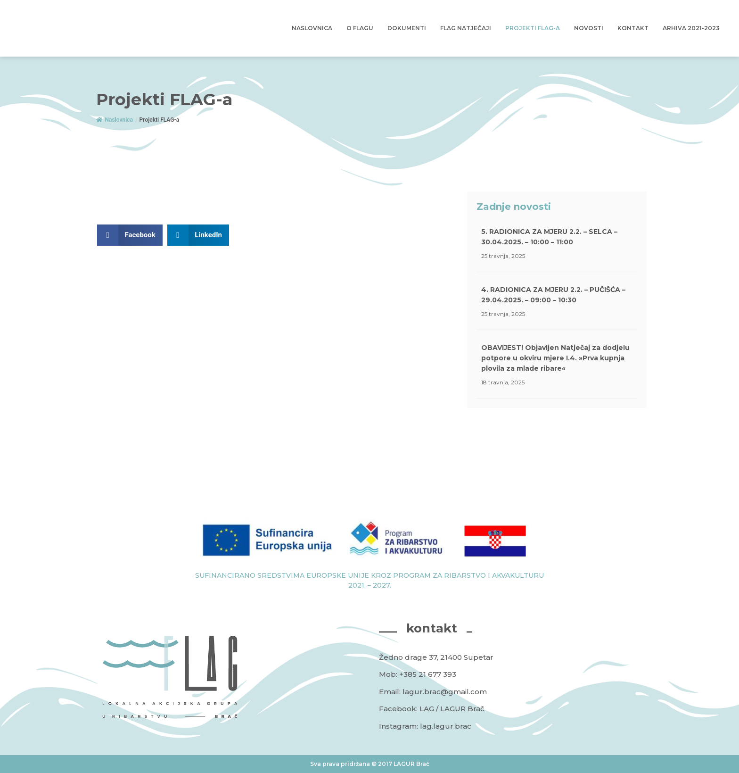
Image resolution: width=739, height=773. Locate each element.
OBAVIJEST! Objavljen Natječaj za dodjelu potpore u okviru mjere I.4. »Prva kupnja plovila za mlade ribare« (555, 358)
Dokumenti (406, 28)
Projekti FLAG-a (532, 28)
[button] (130, 235)
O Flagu (359, 28)
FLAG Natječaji (465, 28)
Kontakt (633, 28)
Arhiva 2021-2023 (691, 28)
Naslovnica (312, 28)
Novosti (588, 28)
